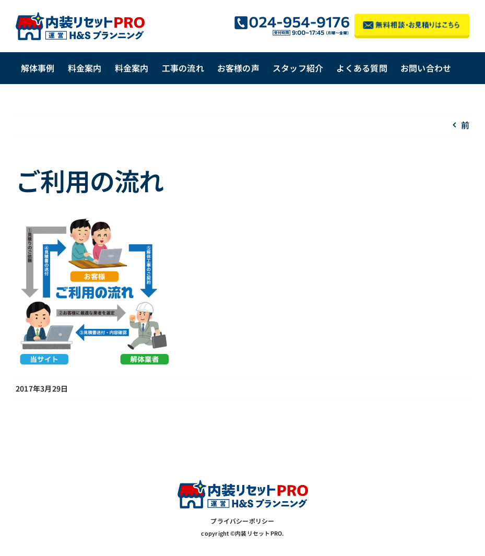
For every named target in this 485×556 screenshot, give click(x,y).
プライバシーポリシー (242, 520)
